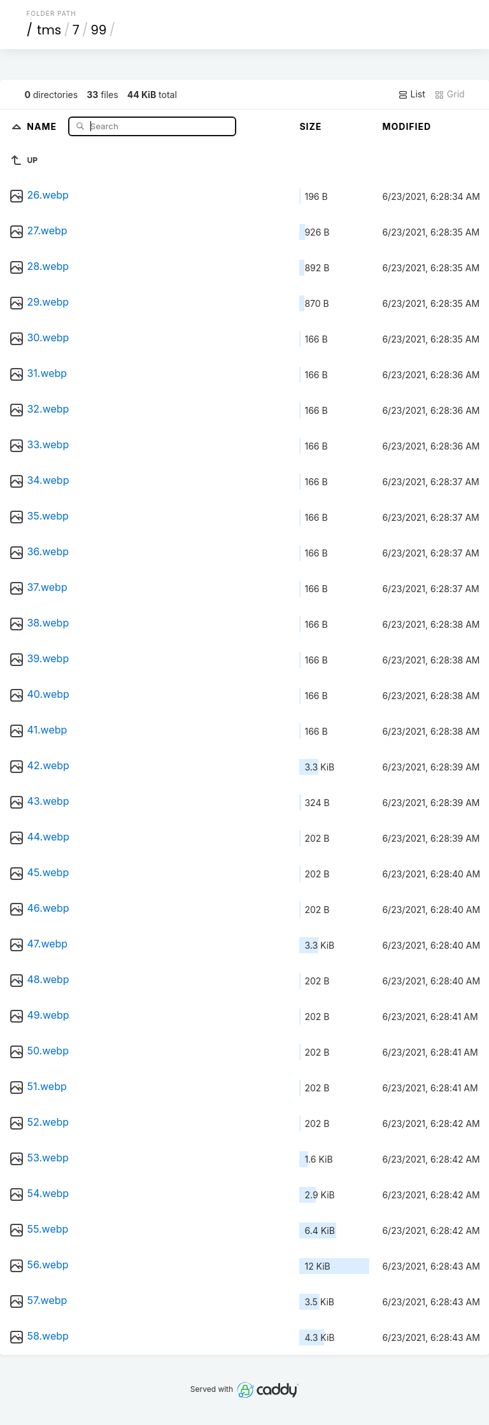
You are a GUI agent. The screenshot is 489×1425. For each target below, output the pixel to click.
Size (310, 126)
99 (98, 30)
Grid (449, 94)
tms (49, 30)
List (411, 94)
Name (43, 125)
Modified (406, 126)
